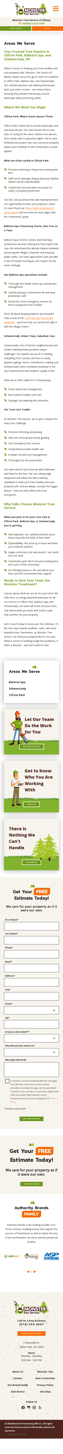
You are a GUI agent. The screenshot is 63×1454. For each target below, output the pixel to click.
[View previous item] (28, 1292)
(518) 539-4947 (31, 1344)
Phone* (9, 959)
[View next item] (35, 1292)
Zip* (7, 1029)
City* (8, 1001)
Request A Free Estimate (31, 1354)
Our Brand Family (18, 1407)
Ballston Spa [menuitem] (17, 685)
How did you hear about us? (20, 1057)
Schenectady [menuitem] (17, 691)
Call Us (47, 29)
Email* (8, 973)
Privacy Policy (45, 1407)
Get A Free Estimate (31, 750)
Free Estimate (15, 29)
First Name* (11, 930)
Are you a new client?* (17, 1043)
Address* (10, 987)
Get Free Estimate (31, 1202)
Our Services (31, 872)
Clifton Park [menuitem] (17, 698)
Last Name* (11, 945)
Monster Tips (45, 1394)
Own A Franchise (45, 1400)
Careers (17, 1400)
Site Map (45, 1414)
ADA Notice (18, 1414)
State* (8, 1015)
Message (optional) (15, 1071)
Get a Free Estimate (31, 1134)
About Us (32, 811)
